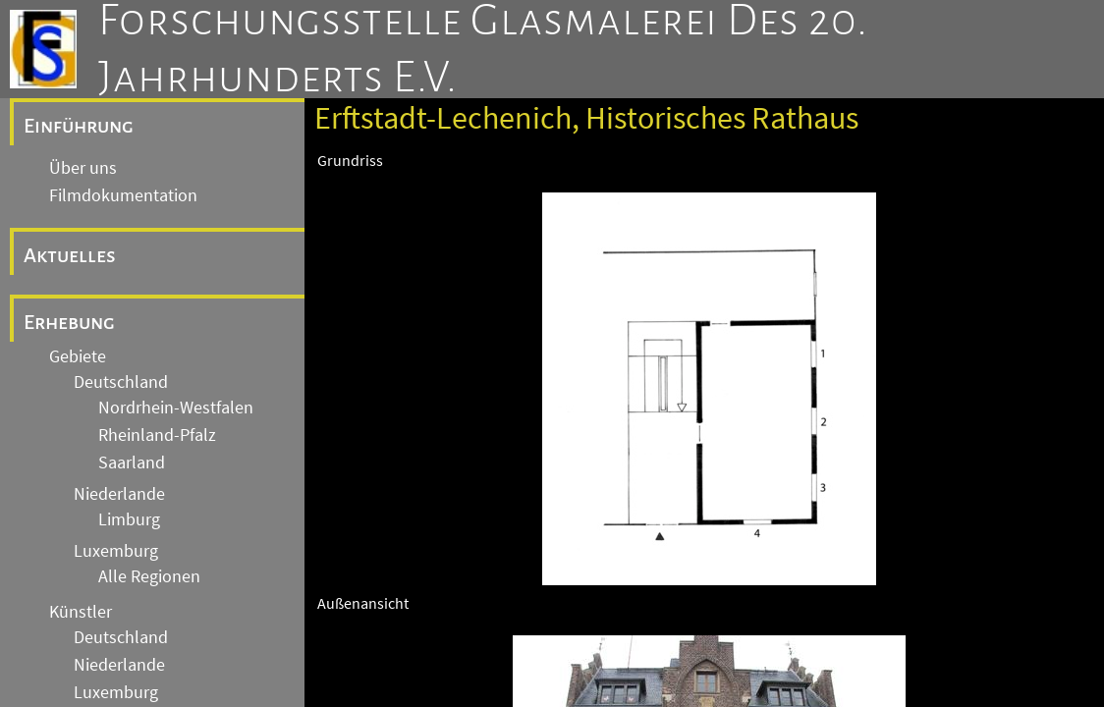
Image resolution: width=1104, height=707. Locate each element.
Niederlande (119, 494)
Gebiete (77, 356)
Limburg (129, 519)
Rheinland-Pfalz (157, 435)
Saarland (131, 462)
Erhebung (69, 322)
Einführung (79, 125)
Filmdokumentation (123, 195)
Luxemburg (116, 551)
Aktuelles (70, 255)
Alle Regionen (149, 576)
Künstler (80, 612)
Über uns (83, 168)
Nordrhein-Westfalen (175, 407)
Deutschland (121, 382)
